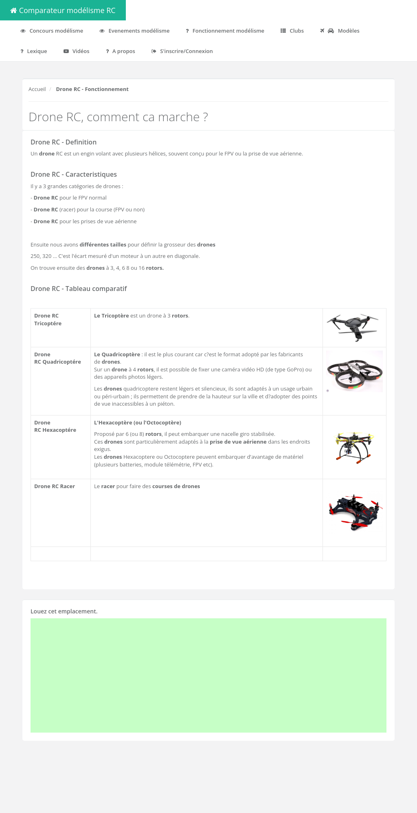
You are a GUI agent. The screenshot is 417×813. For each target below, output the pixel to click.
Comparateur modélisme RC (63, 10)
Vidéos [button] (77, 51)
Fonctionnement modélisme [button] (225, 30)
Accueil (37, 89)
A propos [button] (120, 51)
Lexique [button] (33, 51)
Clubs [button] (292, 30)
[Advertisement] (208, 675)
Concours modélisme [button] (51, 30)
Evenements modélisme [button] (134, 30)
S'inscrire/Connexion (182, 51)
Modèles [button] (340, 30)
